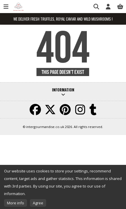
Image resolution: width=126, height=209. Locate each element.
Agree (38, 203)
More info (15, 203)
